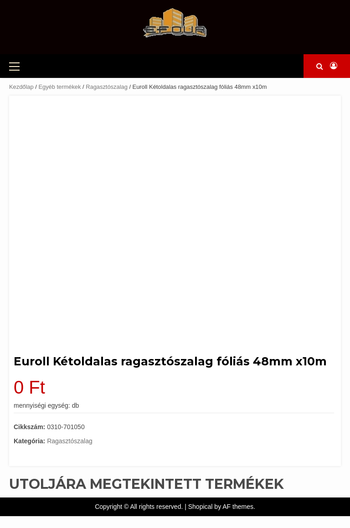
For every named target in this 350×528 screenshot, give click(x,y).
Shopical (200, 506)
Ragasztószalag (107, 86)
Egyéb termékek (59, 86)
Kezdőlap (21, 86)
